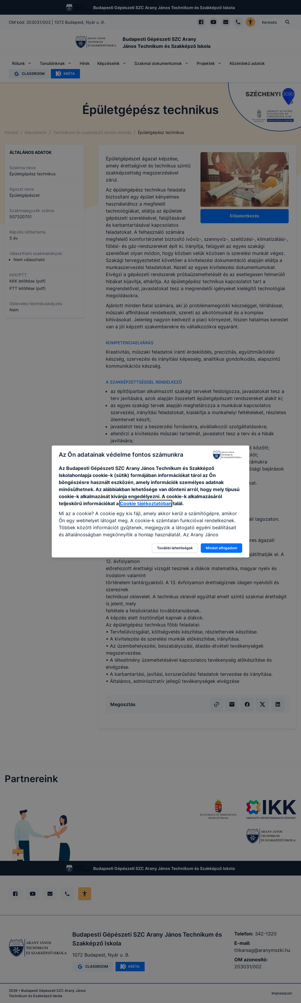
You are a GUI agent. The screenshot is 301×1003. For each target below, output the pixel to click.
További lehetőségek (175, 548)
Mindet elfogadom (221, 548)
